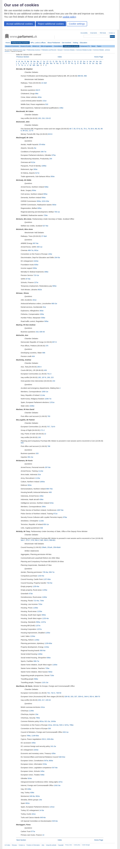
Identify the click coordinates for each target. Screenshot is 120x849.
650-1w (46, 524)
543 (22, 443)
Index (60, 57)
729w (45, 215)
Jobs (42, 845)
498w (46, 272)
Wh (34, 65)
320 (37, 453)
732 (48, 693)
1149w (31, 711)
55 (74, 129)
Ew (69, 61)
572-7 (28, 540)
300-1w (39, 247)
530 (49, 728)
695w (39, 208)
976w (65, 517)
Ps (72, 63)
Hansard (60, 50)
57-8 (78, 129)
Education (83, 43)
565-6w (42, 650)
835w (36, 265)
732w (40, 604)
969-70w (49, 489)
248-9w (32, 796)
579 (32, 540)
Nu (57, 63)
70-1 (85, 129)
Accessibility (84, 33)
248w (29, 789)
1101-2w (45, 682)
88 (96, 129)
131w (44, 101)
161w (34, 300)
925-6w (55, 821)
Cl (47, 61)
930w (35, 268)
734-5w (49, 583)
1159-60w (48, 643)
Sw (100, 63)
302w (30, 485)
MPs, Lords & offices (38, 43)
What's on (35, 46)
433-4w (55, 725)
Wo (38, 65)
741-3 (49, 374)
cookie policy (69, 16)
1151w (51, 402)
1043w (35, 261)
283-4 (39, 367)
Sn (93, 63)
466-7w (30, 250)
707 (48, 427)
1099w (43, 166)
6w (35, 148)
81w (44, 307)
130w (50, 254)
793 (48, 416)
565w (44, 615)
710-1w (36, 275)
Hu (97, 61)
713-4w (36, 601)
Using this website (51, 845)
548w (42, 775)
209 (39, 700)
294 (50, 159)
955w (45, 194)
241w (43, 707)
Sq (97, 63)
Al (19, 61)
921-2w (47, 721)
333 (72, 696)
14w (40, 800)
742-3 (53, 693)
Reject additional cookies (51, 23)
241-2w (53, 746)
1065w (42, 482)
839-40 (42, 332)
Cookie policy (77, 844)
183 (39, 118)
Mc (40, 63)
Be (28, 61)
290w (44, 507)
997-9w (35, 243)
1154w (32, 636)
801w (42, 721)
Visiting (75, 43)
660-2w (54, 303)
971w (55, 514)
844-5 (38, 90)
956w (44, 197)
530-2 (61, 725)
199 (48, 377)
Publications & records (71, 46)
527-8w (45, 226)
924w (30, 778)
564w (50, 672)
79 (89, 129)
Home (8, 43)
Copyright (61, 845)
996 (85, 76)
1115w (37, 478)
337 (75, 696)
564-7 (23, 540)
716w (52, 675)
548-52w (62, 757)
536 (41, 528)
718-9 (53, 427)
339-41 (80, 696)
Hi (94, 61)
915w (52, 503)
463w (39, 97)
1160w (44, 597)
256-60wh (57, 547)
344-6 (86, 696)
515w (45, 764)
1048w (31, 406)
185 (39, 377)
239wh (43, 547)
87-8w (28, 279)
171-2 (42, 430)
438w (32, 792)
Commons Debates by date (84, 50)
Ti (19, 65)
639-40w (50, 739)
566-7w (36, 661)
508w (46, 187)
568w (36, 679)
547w (67, 725)
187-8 (44, 377)
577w (33, 831)
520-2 (44, 739)
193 (39, 437)
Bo (35, 61)
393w (35, 169)
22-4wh (44, 83)
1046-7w (48, 399)
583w (39, 201)
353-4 (91, 696)
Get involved (66, 43)
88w (36, 94)
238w (61, 108)
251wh (49, 547)
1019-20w (45, 201)
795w (38, 718)
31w (39, 474)
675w (54, 155)
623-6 (50, 134)
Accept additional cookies (19, 23)
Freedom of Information (33, 845)
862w (40, 290)
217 (43, 700)
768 (48, 446)
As (22, 61)
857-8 (54, 342)
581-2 (37, 540)
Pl (69, 63)
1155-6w (36, 586)
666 (43, 353)
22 (45, 434)
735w (47, 668)
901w (36, 250)
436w (41, 496)
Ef (66, 61)
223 (52, 377)
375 (46, 346)
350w (52, 176)
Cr (50, 61)
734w (42, 601)
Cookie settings (77, 23)
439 (45, 370)
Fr (75, 61)
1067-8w (60, 510)
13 (43, 835)
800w (51, 761)
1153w (39, 611)
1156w (35, 608)
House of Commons (12, 46)
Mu (51, 63)
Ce (44, 61)
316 (37, 332)
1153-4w (45, 618)
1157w (43, 622)
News (93, 46)
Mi (44, 63)
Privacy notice (68, 844)
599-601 (52, 540)
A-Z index (7, 845)
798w (71, 725)
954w (34, 190)
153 (53, 381)
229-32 (48, 700)
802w (38, 796)
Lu (34, 63)
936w (49, 658)
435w (34, 743)
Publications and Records (49, 50)
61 (82, 129)
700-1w (57, 212)
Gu (84, 61)
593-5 (46, 540)
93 (99, 129)
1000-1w (45, 392)
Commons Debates (69, 50)
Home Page (98, 57)
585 (41, 540)
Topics (99, 46)
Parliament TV (85, 46)
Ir (18, 63)
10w (36, 714)
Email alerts (93, 33)
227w (36, 282)
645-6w (43, 817)
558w (43, 318)
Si (90, 63)
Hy (100, 61)
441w (34, 814)
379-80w (42, 144)
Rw (84, 63)
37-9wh (44, 236)
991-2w (30, 457)
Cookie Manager (86, 844)
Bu (38, 61)
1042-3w (57, 785)
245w (42, 771)
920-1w (65, 732)
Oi (63, 63)
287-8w (47, 467)
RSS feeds (103, 33)
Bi (31, 61)
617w (37, 173)
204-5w (57, 257)
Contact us (112, 33)
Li (31, 63)
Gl (81, 61)
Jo (23, 63)
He (90, 61)
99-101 (25, 131)
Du (60, 61)
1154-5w (41, 576)
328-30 (67, 696)
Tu (22, 65)
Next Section (21, 840)
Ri (81, 63)
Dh (56, 61)
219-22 (48, 118)
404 (33, 356)
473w (31, 594)
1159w (36, 640)
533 (46, 104)
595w (46, 321)
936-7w (51, 572)
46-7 (71, 129)
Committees (58, 46)
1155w (44, 590)
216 (43, 118)
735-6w (45, 572)
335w (42, 314)
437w (60, 782)
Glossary (14, 845)
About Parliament (53, 43)
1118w (41, 521)
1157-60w (47, 579)
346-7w (43, 152)
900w (54, 286)
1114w (42, 395)
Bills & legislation (46, 46)
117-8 (31, 131)
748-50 (58, 693)
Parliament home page (19, 50)
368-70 (97, 696)
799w (29, 736)
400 (50, 492)
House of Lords (26, 46)
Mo (47, 63)
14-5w (41, 810)
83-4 (92, 129)
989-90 (80, 76)
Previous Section (22, 57)
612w (33, 162)
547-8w (54, 768)
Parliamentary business (20, 43)
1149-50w (35, 736)
